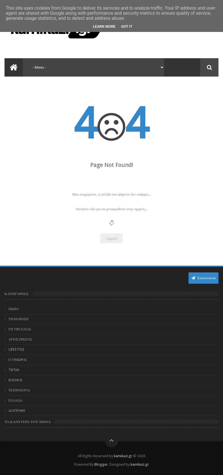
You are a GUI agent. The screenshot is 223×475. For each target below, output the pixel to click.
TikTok (13, 370)
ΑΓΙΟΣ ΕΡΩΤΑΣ (20, 339)
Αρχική (111, 238)
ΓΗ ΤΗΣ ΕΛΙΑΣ (19, 329)
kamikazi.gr (123, 456)
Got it (126, 26)
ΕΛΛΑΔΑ (15, 400)
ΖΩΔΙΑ (13, 309)
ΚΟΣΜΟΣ (15, 380)
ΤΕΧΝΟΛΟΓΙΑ (19, 390)
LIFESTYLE (16, 350)
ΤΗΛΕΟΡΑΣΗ (18, 319)
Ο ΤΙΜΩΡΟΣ (17, 360)
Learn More (104, 26)
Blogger (101, 464)
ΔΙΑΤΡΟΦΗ (16, 411)
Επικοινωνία (203, 278)
